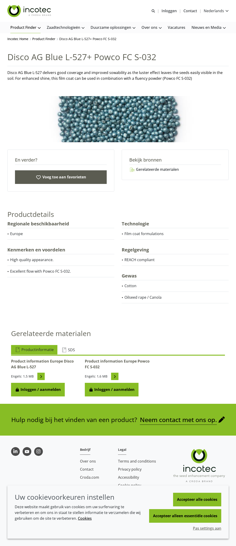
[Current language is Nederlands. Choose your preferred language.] (216, 11)
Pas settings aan (207, 528)
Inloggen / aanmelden (38, 390)
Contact (87, 469)
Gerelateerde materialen (154, 169)
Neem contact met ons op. (178, 420)
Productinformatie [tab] (34, 350)
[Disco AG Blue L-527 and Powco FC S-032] (61, 177)
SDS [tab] (68, 350)
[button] (25, 27)
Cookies (85, 518)
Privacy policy (130, 469)
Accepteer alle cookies (197, 499)
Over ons (88, 461)
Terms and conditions (137, 461)
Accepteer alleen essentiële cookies (185, 515)
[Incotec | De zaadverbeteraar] (29, 11)
